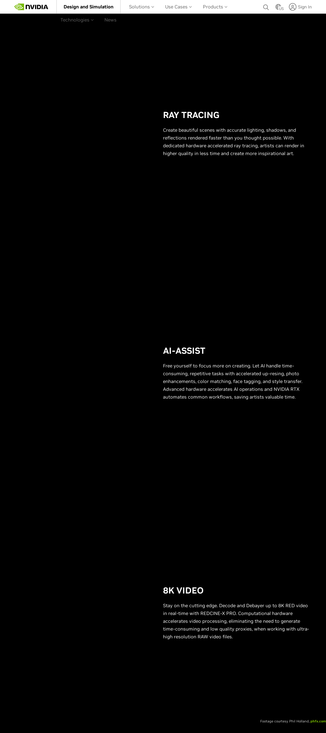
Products (215, 7)
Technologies (77, 20)
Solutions (141, 7)
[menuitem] (88, 6)
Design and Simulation (88, 7)
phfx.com (318, 721)
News (110, 20)
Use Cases (178, 7)
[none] (266, 7)
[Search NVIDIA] (266, 5)
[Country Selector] (278, 9)
